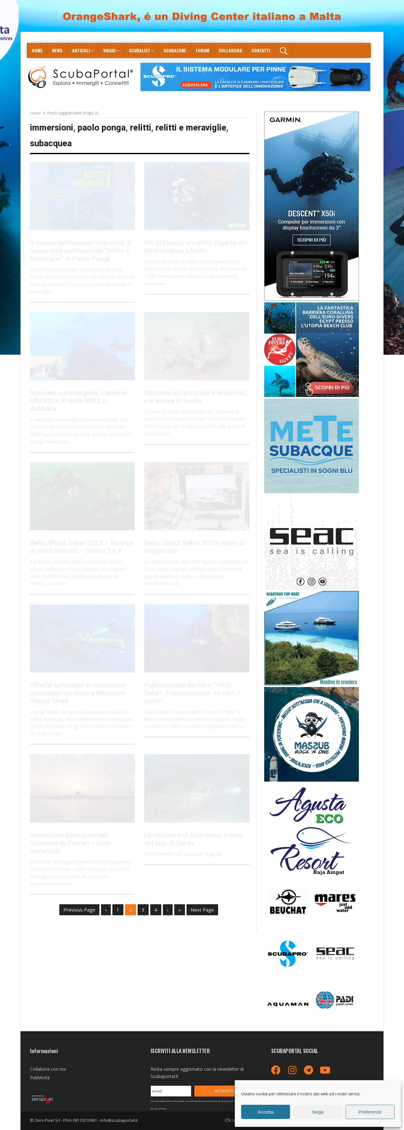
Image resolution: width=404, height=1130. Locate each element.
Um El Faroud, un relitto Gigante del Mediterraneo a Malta (195, 246)
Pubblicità (40, 1077)
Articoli (81, 50)
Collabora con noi (48, 1069)
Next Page (202, 909)
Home (37, 50)
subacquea (51, 143)
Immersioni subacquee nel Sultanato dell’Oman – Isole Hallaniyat (70, 843)
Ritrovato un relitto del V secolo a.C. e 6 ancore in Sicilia (196, 397)
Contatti (261, 50)
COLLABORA (230, 50)
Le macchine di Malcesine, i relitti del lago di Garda (193, 839)
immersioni (51, 128)
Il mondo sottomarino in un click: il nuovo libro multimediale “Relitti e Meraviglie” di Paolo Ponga (80, 250)
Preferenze (370, 1112)
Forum (202, 50)
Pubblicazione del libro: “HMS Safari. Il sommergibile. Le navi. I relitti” (192, 693)
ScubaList (139, 50)
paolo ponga (102, 128)
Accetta (266, 1112)
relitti (140, 128)
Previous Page (79, 909)
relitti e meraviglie (191, 128)
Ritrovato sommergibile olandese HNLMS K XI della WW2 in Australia (78, 400)
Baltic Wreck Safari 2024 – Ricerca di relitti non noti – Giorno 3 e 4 (81, 547)
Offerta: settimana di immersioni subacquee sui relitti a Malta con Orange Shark (78, 693)
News (57, 50)
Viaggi (109, 50)
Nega (318, 1112)
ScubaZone (174, 50)
